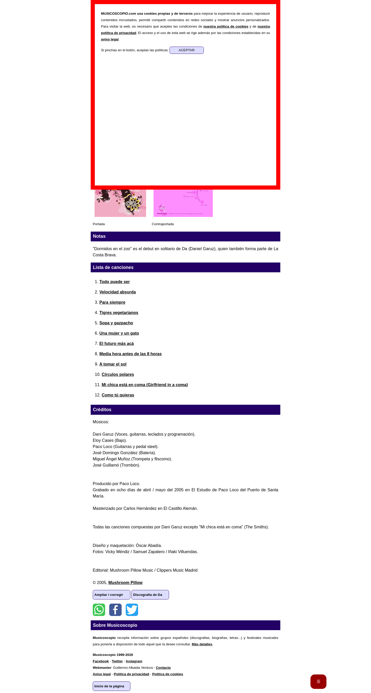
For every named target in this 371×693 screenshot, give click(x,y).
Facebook (115, 610)
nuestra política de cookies (225, 26)
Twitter (132, 610)
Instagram (134, 661)
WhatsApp (99, 610)
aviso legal (110, 39)
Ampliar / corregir (108, 595)
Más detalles (202, 644)
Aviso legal (102, 674)
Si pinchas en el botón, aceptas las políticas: (135, 50)
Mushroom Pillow (125, 582)
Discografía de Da (147, 595)
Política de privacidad (131, 674)
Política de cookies (167, 674)
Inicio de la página (109, 686)
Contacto (163, 668)
